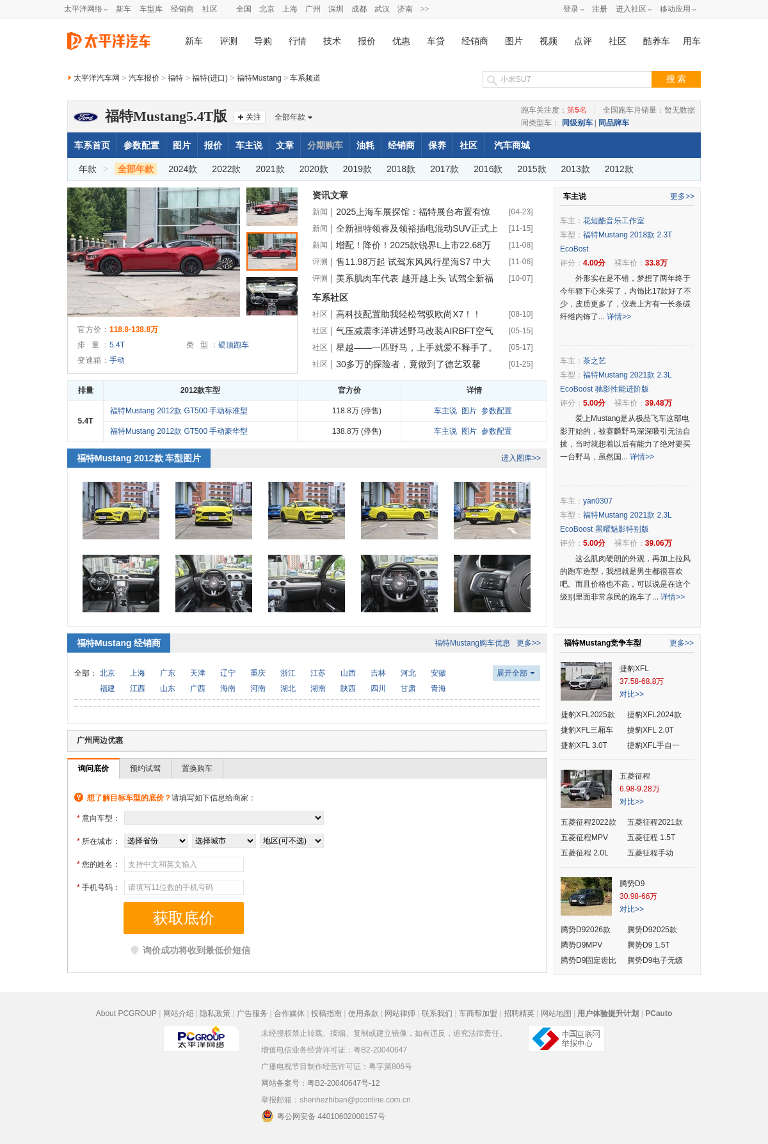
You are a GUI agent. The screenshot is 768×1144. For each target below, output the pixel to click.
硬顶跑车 (233, 344)
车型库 (151, 8)
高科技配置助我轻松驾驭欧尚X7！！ (408, 314)
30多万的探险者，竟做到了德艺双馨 (408, 364)
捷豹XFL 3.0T (584, 745)
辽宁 (228, 673)
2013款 (575, 169)
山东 (167, 688)
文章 (285, 145)
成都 (359, 8)
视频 (548, 41)
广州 (313, 8)
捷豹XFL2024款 (654, 714)
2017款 (444, 169)
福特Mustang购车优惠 (472, 643)
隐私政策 (215, 1013)
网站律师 (400, 1013)
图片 (514, 41)
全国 (244, 8)
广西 (197, 688)
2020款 (314, 169)
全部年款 (290, 117)
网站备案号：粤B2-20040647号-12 (320, 1083)
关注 (253, 117)
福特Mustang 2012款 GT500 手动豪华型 (179, 431)
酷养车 (656, 41)
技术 (332, 41)
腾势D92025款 (652, 929)
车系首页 (92, 145)
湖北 (288, 688)
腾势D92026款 (586, 929)
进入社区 (631, 8)
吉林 (378, 673)
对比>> (632, 694)
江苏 (318, 673)
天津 (197, 673)
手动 (117, 360)
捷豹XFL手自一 (653, 745)
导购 (263, 41)
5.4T (117, 344)
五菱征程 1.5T (651, 837)
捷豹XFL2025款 (588, 714)
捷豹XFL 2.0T (650, 730)
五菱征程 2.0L (585, 852)
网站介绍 (178, 1013)
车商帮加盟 (478, 1013)
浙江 (288, 673)
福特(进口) (210, 78)
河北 (408, 673)
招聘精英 (519, 1013)
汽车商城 (512, 145)
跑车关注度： (554, 110)
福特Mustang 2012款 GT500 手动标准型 (179, 410)
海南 (228, 688)
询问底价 (93, 768)
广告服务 (252, 1013)
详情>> (619, 316)
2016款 (488, 169)
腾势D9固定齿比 (588, 960)
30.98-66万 (638, 896)
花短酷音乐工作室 (613, 220)
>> (424, 8)
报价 (367, 41)
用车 (692, 41)
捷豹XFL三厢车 (587, 730)
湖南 (318, 688)
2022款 (226, 169)
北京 (267, 8)
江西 (137, 688)
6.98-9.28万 (640, 788)
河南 (258, 688)
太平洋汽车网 (97, 78)
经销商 (182, 8)
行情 (298, 41)
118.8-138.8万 (133, 329)
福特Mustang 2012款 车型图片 (139, 458)
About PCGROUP (126, 1013)
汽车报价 (144, 78)
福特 (175, 78)
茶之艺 (594, 360)
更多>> (528, 643)
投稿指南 (326, 1013)
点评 (583, 41)
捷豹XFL (634, 668)
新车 (123, 8)
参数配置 (141, 145)
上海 (290, 8)
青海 (438, 688)
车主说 (249, 145)
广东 (167, 673)
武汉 (382, 8)
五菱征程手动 (650, 852)
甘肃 (408, 688)
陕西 (348, 688)
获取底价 (183, 918)
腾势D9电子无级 (655, 960)
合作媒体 (289, 1013)
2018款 (401, 169)
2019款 (357, 169)
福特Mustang (259, 78)
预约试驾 (145, 768)
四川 (378, 688)
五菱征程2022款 (588, 822)
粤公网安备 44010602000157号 (323, 1115)
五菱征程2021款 (655, 822)
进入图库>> (521, 458)
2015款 (531, 169)
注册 (599, 8)
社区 (210, 8)
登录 (571, 8)
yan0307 (597, 501)
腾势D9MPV (581, 945)
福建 (107, 688)
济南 (405, 8)
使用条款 (363, 1013)
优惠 (401, 41)
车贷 (436, 41)
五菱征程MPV (584, 837)
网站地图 (556, 1013)
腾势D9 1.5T (648, 945)
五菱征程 (635, 776)
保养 (437, 145)
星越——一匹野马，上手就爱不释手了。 (416, 347)
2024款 (182, 169)
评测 (228, 41)
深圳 (336, 8)
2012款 (619, 169)
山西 (348, 673)
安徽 (438, 673)
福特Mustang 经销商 (119, 643)
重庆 (258, 673)
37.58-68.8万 (642, 681)
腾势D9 (632, 883)
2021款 (270, 169)
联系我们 (437, 1013)
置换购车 (197, 768)
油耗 (365, 145)
